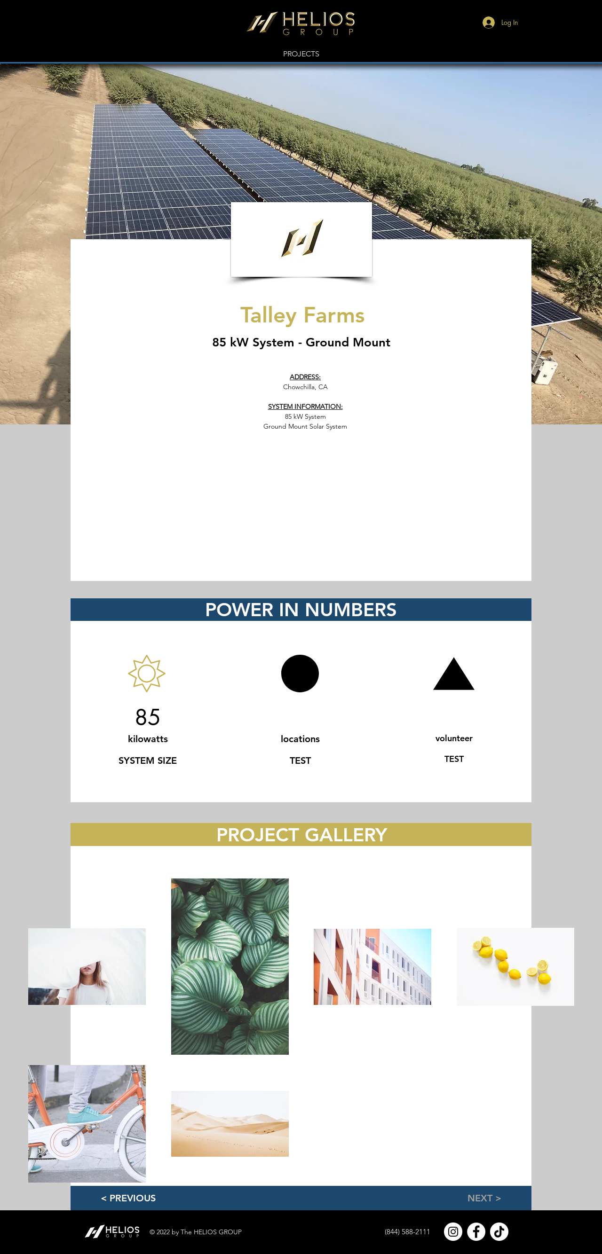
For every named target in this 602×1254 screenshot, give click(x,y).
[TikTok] (499, 1232)
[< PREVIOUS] (139, 1198)
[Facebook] (476, 1232)
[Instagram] (453, 1232)
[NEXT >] (469, 1198)
